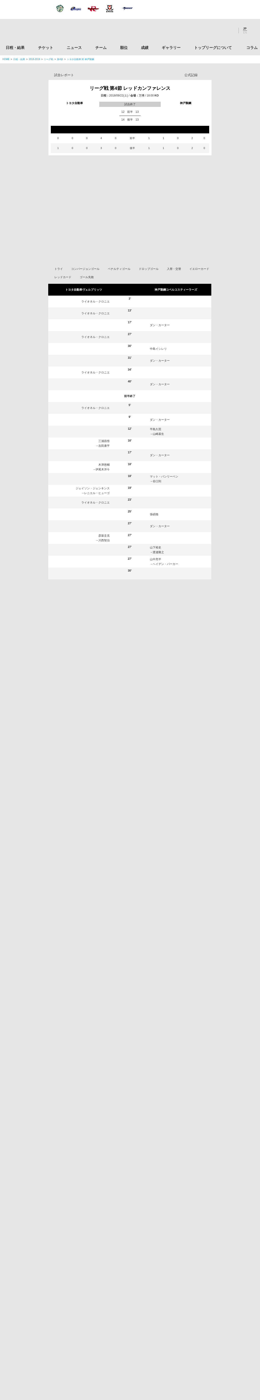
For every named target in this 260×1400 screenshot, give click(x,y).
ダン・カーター (160, 342)
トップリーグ (39, 1195)
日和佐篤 (155, 588)
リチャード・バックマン (170, 853)
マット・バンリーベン (164, 494)
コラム (252, 48)
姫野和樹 (104, 612)
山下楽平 (160, 877)
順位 (124, 48)
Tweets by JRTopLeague (134, 1195)
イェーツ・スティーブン (85, 865)
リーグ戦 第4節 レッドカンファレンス (130, 88)
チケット (45, 48)
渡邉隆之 (158, 569)
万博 (141, 95)
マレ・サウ (76, 853)
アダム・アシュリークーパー (173, 865)
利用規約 (102, 1367)
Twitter (204, 30)
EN (245, 32)
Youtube (230, 30)
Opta (207, 75)
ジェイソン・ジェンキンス (93, 506)
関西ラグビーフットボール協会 (218, 1237)
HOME (5, 59)
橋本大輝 (160, 794)
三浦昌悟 (104, 458)
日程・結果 (15, 48)
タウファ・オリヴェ (97, 617)
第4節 (60, 59)
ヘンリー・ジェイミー (95, 650)
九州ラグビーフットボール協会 (218, 1255)
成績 (144, 48)
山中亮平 (155, 576)
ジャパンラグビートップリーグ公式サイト (28, 31)
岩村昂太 (74, 976)
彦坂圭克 (104, 553)
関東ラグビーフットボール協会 (218, 1219)
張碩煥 (154, 532)
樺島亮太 (74, 988)
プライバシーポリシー (128, 1367)
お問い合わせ (157, 1367)
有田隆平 (160, 735)
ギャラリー (171, 48)
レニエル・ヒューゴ (97, 510)
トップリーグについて (213, 48)
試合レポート (64, 75)
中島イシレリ (158, 366)
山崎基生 (158, 451)
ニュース (74, 48)
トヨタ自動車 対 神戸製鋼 (80, 59)
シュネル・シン (79, 782)
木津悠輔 (104, 482)
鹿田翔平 (159, 917)
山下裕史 (155, 565)
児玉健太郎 (157, 600)
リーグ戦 (48, 59)
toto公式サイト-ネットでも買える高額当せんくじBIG (218, 1309)
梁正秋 (157, 593)
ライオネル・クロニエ (95, 319)
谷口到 (157, 498)
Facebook (217, 30)
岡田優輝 (75, 877)
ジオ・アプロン (79, 888)
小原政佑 (74, 1000)
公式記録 (191, 75)
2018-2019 (34, 59)
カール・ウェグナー (82, 758)
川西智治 (104, 558)
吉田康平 (104, 463)
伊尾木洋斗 (102, 487)
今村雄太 (158, 605)
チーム (101, 48)
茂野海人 (75, 817)
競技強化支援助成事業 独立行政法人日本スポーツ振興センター (218, 1327)
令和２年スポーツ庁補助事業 (218, 1345)
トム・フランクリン (167, 770)
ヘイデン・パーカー (165, 581)
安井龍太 (158, 640)
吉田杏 (73, 806)
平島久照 (155, 446)
